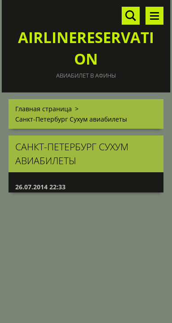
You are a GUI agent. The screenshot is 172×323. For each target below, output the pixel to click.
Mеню (154, 16)
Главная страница (43, 109)
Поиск (131, 16)
